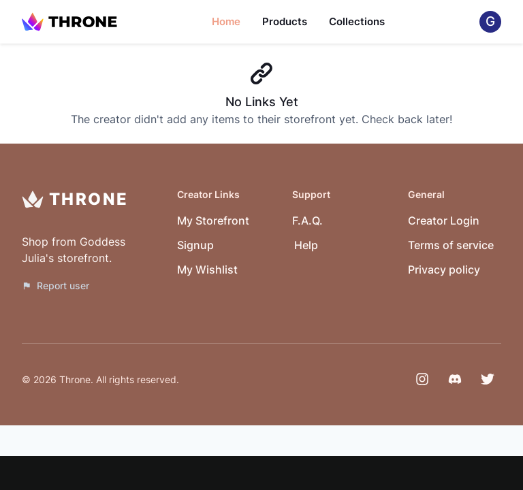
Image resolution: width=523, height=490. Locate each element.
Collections (357, 21)
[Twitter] (487, 379)
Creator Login (443, 220)
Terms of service (451, 245)
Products (284, 21)
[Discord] (455, 379)
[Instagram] (422, 379)
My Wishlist (207, 269)
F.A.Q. (307, 220)
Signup (195, 245)
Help (306, 245)
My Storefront (213, 220)
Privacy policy (444, 269)
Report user (55, 285)
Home (226, 21)
